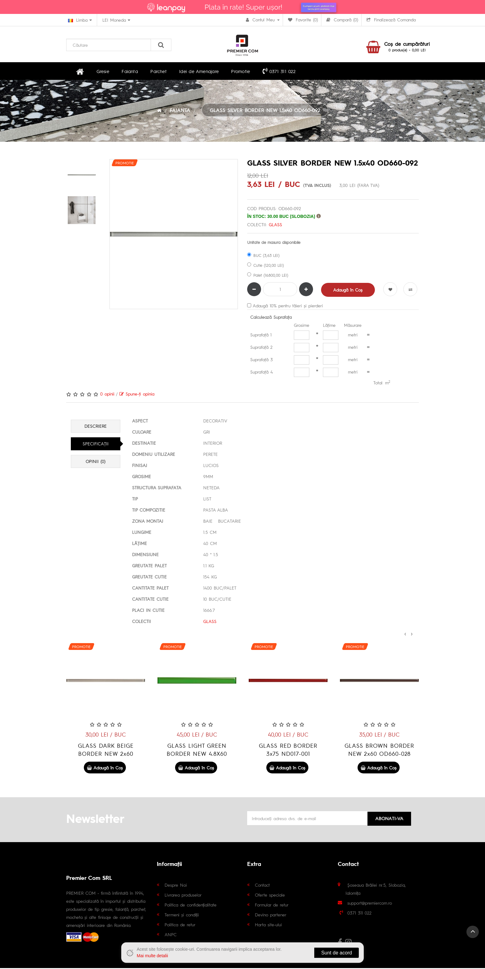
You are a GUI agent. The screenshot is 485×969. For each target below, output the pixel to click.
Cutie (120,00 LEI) (265, 266)
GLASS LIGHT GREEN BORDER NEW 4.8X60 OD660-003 (288, 754)
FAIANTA (180, 111)
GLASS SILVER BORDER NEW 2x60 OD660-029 (105, 750)
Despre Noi (176, 886)
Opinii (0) (95, 462)
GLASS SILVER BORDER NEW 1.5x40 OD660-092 (265, 111)
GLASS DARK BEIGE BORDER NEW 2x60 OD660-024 (197, 754)
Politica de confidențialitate (191, 905)
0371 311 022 (267, 71)
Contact (262, 886)
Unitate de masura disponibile (273, 243)
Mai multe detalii (152, 955)
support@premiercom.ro (369, 903)
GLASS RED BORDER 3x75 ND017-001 (379, 750)
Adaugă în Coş (348, 290)
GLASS (275, 225)
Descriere (95, 427)
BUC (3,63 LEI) (263, 256)
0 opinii (107, 394)
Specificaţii (96, 445)
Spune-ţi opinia (136, 394)
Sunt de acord (336, 952)
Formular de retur (272, 905)
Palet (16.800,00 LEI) (267, 276)
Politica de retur (180, 925)
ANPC (171, 935)
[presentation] (405, 634)
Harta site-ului (268, 925)
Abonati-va (389, 818)
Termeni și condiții (182, 915)
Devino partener (270, 915)
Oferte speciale (270, 895)
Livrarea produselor (183, 895)
